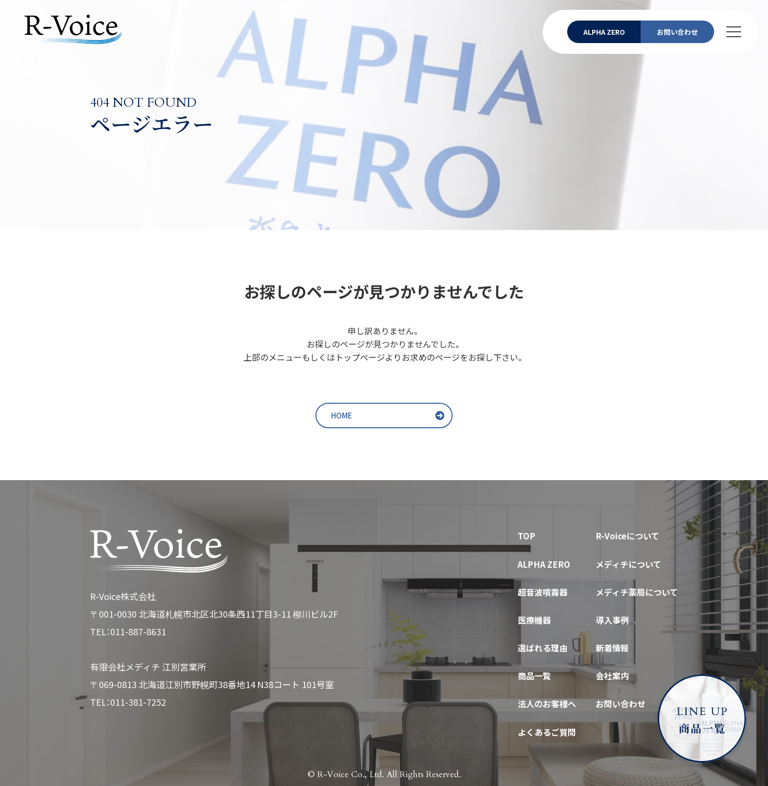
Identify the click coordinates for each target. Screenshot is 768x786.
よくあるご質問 (547, 732)
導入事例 (612, 620)
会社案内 (612, 676)
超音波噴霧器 (543, 592)
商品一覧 (534, 676)
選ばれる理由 (543, 648)
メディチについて (628, 564)
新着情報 (612, 648)
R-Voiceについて (627, 536)
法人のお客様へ (547, 703)
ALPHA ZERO (544, 564)
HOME (341, 415)
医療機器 (534, 620)
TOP (526, 536)
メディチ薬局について (637, 592)
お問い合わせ (621, 703)
